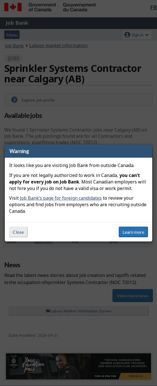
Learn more (133, 232)
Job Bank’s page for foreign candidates (61, 198)
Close (18, 232)
